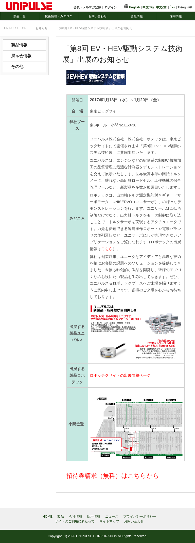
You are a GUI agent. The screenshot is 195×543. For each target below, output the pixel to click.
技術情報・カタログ (58, 16)
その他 (17, 66)
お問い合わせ (97, 16)
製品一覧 (19, 16)
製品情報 (19, 45)
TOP (15, 28)
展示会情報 (21, 56)
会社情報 (137, 16)
